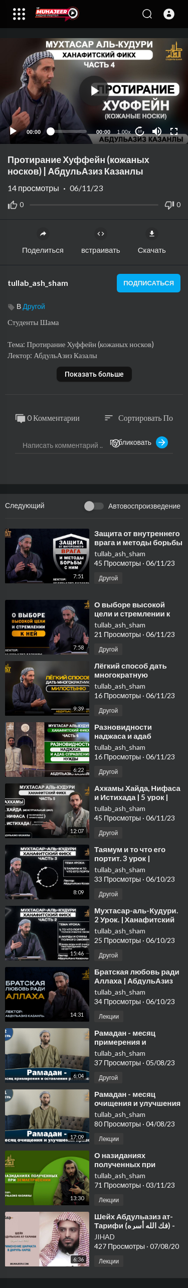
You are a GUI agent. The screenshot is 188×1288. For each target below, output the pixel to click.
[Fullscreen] (174, 131)
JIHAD (104, 1236)
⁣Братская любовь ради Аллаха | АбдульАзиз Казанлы (136, 980)
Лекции (109, 1016)
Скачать (152, 240)
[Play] (13, 131)
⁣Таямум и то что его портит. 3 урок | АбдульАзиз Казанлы (134, 858)
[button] (169, 14)
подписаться (148, 283)
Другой (34, 306)
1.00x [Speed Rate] (124, 132)
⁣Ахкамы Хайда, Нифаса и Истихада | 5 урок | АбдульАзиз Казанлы (137, 797)
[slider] (68, 131)
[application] (94, 91)
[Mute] (157, 131)
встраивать (100, 240)
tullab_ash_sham (38, 282)
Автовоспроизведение (144, 506)
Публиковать (139, 442)
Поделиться (43, 240)
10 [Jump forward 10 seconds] (140, 131)
